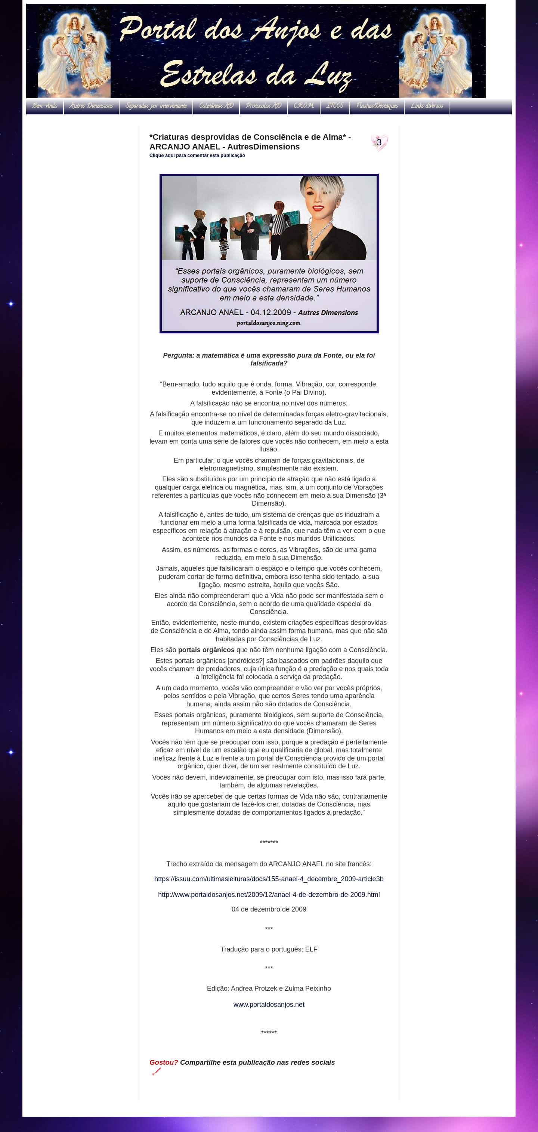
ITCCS (335, 106)
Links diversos (427, 106)
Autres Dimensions (91, 106)
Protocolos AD (263, 106)
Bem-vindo (44, 106)
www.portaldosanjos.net (269, 1004)
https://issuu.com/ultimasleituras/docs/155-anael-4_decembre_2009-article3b (268, 879)
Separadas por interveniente (156, 106)
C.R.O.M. (304, 106)
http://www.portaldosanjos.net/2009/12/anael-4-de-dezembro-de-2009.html (269, 894)
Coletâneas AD (216, 106)
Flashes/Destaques (377, 106)
